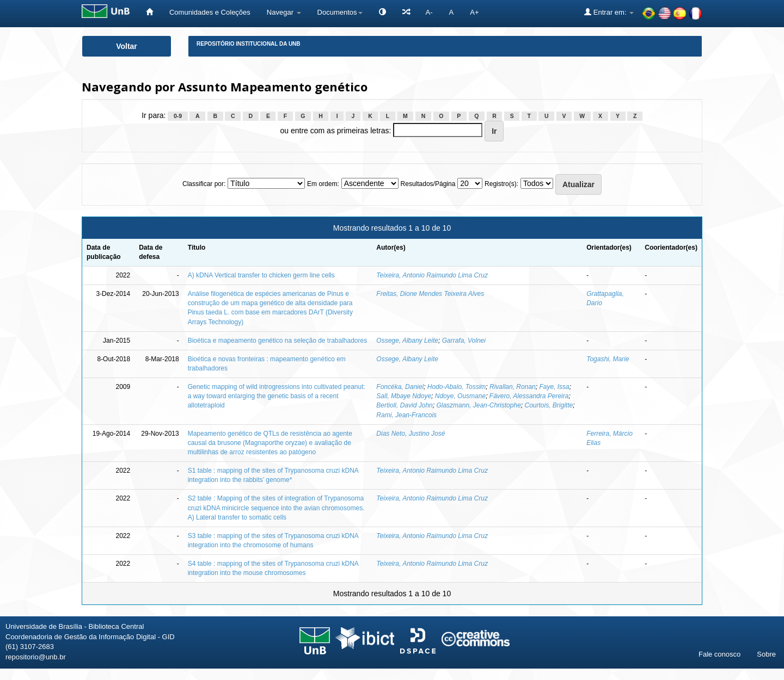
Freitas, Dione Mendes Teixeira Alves (430, 294)
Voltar (126, 46)
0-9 (178, 116)
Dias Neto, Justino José (410, 433)
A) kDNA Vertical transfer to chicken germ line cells (261, 275)
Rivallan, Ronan (512, 387)
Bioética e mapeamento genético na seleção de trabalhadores (277, 340)
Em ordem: (323, 184)
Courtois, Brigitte (549, 405)
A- (429, 12)
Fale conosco (719, 654)
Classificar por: (203, 184)
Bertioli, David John (404, 405)
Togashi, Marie (607, 359)
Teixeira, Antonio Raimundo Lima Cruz (432, 275)
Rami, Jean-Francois (406, 415)
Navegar (284, 12)
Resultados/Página (428, 184)
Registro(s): (501, 184)
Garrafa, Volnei (464, 340)
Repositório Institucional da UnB (249, 44)
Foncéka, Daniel (400, 387)
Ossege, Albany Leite (407, 340)
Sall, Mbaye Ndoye (403, 396)
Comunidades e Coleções (209, 12)
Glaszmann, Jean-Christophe (478, 405)
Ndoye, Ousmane (460, 396)
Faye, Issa (554, 387)
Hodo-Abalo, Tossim (456, 387)
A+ (474, 12)
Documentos (340, 12)
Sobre (766, 654)
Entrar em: (609, 12)
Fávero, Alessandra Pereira (529, 396)
